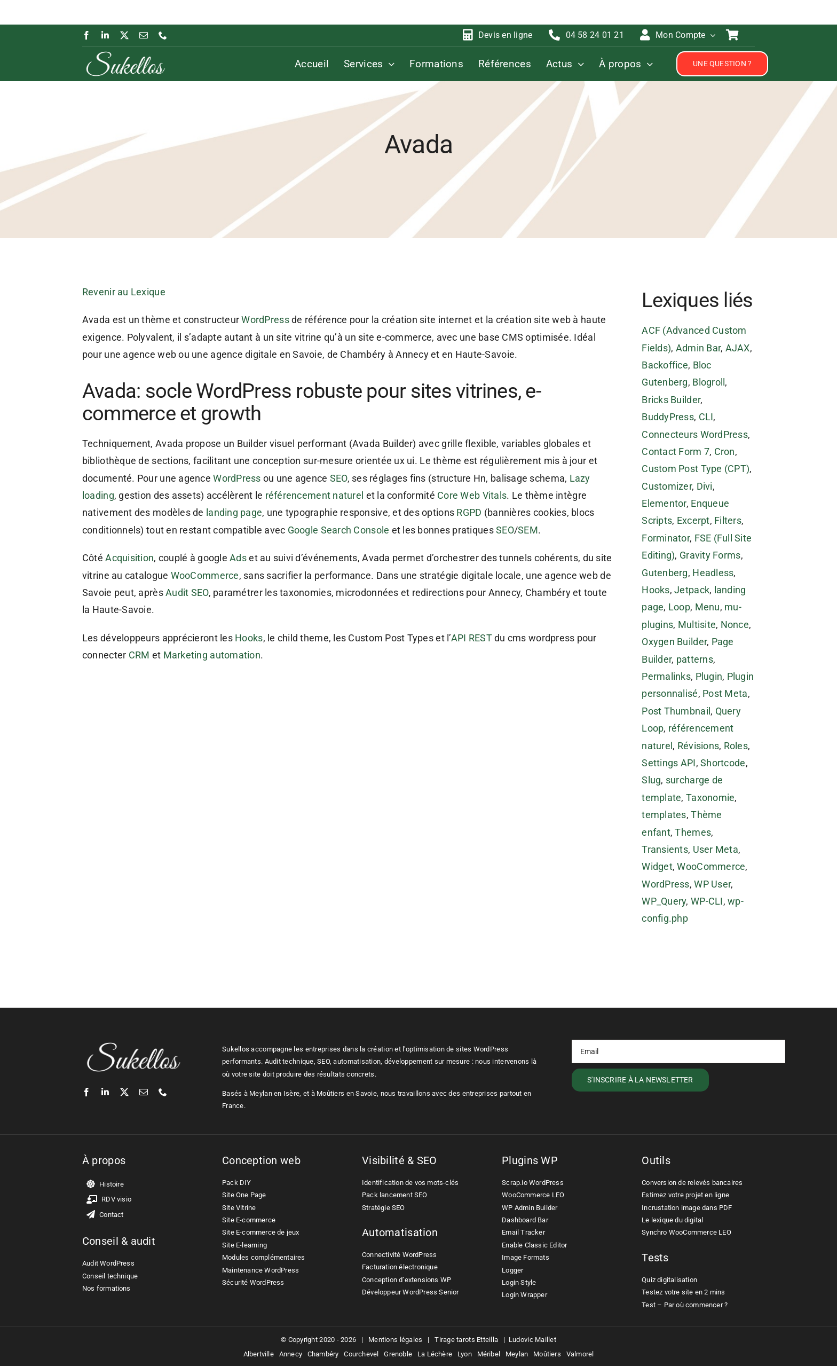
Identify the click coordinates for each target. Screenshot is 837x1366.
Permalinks (666, 676)
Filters (727, 520)
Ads (238, 557)
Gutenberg (665, 572)
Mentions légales (395, 1340)
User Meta (715, 849)
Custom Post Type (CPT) (695, 468)
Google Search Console (339, 530)
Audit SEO (186, 592)
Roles (736, 745)
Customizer (667, 486)
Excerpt (693, 520)
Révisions (698, 745)
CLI (706, 416)
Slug (651, 780)
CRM (139, 655)
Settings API (669, 762)
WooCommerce (205, 575)
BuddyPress (668, 416)
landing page (234, 512)
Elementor (664, 503)
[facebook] (86, 35)
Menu (707, 607)
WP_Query (664, 901)
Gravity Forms (710, 555)
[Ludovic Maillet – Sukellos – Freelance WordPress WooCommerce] (125, 53)
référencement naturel (314, 495)
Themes (693, 832)
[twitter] (124, 35)
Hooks (249, 637)
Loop (679, 607)
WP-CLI (707, 901)
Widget (657, 866)
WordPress (265, 319)
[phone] (163, 35)
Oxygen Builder (674, 641)
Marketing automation (211, 655)
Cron (724, 451)
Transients (665, 849)
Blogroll (708, 382)
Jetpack (691, 589)
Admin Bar (698, 348)
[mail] (143, 35)
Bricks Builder (671, 399)
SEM (528, 530)
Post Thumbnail (676, 711)
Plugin (709, 676)
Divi (705, 486)
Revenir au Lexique (123, 291)
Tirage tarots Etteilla (466, 1340)
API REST (471, 637)
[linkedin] (105, 35)
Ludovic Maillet (532, 1340)
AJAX (737, 348)
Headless (712, 572)
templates (664, 814)
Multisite (697, 624)
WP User (712, 884)
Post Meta (724, 693)
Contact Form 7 (675, 451)
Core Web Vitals (472, 495)
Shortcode (722, 762)
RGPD (468, 512)
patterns (694, 659)
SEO (339, 478)
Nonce (735, 624)
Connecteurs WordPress (695, 434)
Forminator (666, 538)
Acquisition (129, 557)
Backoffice (665, 365)
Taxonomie (710, 797)
